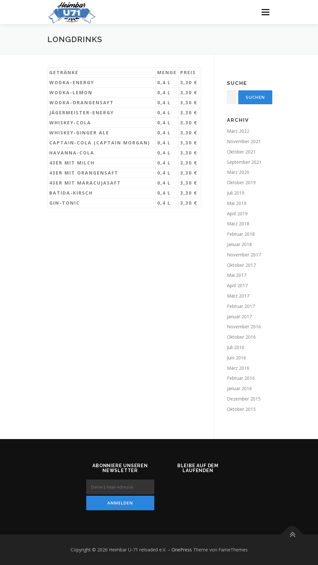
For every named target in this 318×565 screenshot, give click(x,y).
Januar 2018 (239, 244)
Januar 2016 (239, 388)
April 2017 (237, 285)
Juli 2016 (235, 347)
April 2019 (237, 213)
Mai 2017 (236, 275)
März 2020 (238, 172)
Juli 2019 (235, 193)
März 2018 (238, 223)
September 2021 (244, 162)
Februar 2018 (241, 234)
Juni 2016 (236, 358)
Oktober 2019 (241, 182)
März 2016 (238, 368)
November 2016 (244, 326)
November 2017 (244, 255)
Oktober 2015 (241, 409)
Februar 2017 (241, 306)
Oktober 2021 (241, 152)
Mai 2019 (236, 203)
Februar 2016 (241, 378)
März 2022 (238, 131)
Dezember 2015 (244, 399)
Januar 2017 (239, 316)
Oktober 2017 (241, 265)
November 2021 (244, 141)
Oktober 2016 (241, 337)
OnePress (181, 550)
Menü (265, 12)
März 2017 (238, 296)
